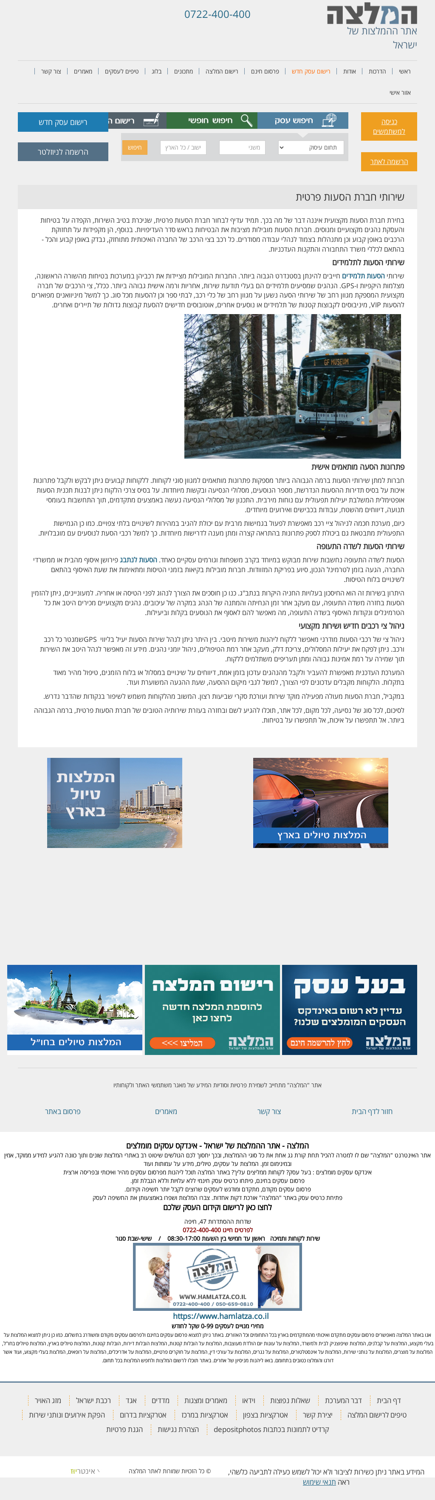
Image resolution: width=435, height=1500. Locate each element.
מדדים (160, 1400)
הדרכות (377, 71)
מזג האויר (48, 1400)
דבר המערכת (343, 1400)
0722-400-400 (217, 14)
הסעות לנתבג (138, 559)
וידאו (248, 1400)
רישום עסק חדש (311, 71)
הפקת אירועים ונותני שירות (67, 1415)
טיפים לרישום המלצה (377, 1415)
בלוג (156, 71)
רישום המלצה (222, 71)
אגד (131, 1400)
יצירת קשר (318, 1415)
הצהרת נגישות (178, 1429)
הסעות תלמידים (363, 276)
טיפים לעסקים (122, 71)
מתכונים (183, 71)
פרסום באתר (63, 1111)
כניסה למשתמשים (389, 126)
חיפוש (135, 147)
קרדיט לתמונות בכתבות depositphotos (271, 1429)
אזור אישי (400, 92)
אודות (349, 71)
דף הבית (389, 1400)
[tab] (302, 120)
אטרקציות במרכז (204, 1415)
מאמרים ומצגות (205, 1400)
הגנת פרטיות (124, 1429)
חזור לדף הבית (372, 1111)
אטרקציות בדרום (143, 1415)
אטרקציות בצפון (265, 1415)
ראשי (405, 71)
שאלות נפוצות (290, 1400)
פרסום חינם (265, 71)
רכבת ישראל (93, 1400)
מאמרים (83, 71)
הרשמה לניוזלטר (63, 152)
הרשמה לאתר (389, 161)
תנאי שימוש (319, 1482)
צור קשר (51, 71)
